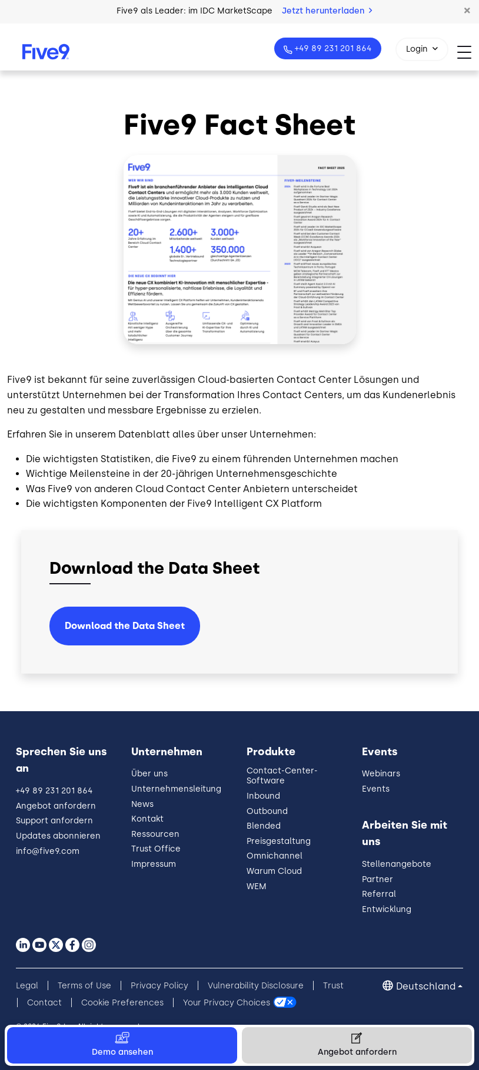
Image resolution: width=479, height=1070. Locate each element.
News (142, 804)
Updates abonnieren (58, 836)
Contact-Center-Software (282, 776)
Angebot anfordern (56, 806)
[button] (467, 11)
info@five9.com (47, 851)
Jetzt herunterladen (327, 11)
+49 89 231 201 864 (332, 48)
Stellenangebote (396, 864)
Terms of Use (84, 986)
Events (376, 789)
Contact (44, 1003)
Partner (377, 879)
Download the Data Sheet (125, 625)
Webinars (381, 774)
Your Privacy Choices (226, 1003)
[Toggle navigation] (468, 52)
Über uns (149, 774)
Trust (333, 986)
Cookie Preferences (122, 1003)
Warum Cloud (274, 871)
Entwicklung (386, 909)
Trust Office (156, 849)
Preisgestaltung (279, 841)
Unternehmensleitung (176, 789)
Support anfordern (54, 821)
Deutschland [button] (425, 986)
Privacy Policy (159, 986)
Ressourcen (155, 834)
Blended (264, 826)
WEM (257, 886)
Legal (27, 986)
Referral (379, 894)
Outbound (267, 811)
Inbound (263, 796)
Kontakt (147, 819)
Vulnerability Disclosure (256, 986)
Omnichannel (274, 856)
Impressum (153, 864)
